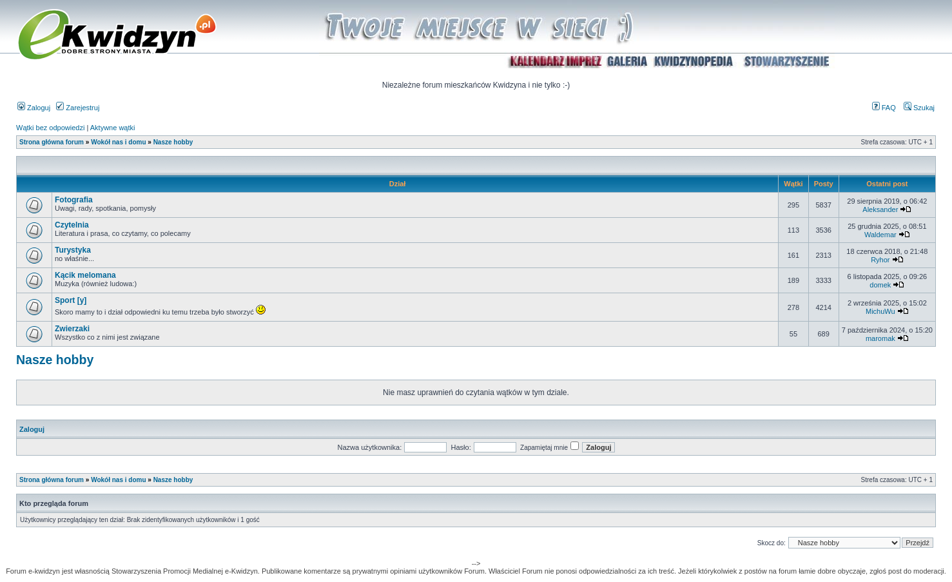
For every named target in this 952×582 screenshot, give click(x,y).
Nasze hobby (173, 142)
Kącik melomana (85, 275)
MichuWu (880, 311)
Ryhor (880, 260)
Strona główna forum (51, 142)
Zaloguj (33, 108)
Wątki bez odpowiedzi (50, 127)
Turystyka (73, 250)
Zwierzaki (72, 328)
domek (880, 285)
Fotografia (74, 199)
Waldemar (880, 234)
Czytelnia (72, 224)
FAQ (884, 108)
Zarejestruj (77, 108)
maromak (880, 338)
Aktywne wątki (112, 127)
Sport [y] (70, 300)
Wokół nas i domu (118, 142)
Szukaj (919, 108)
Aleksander (880, 209)
